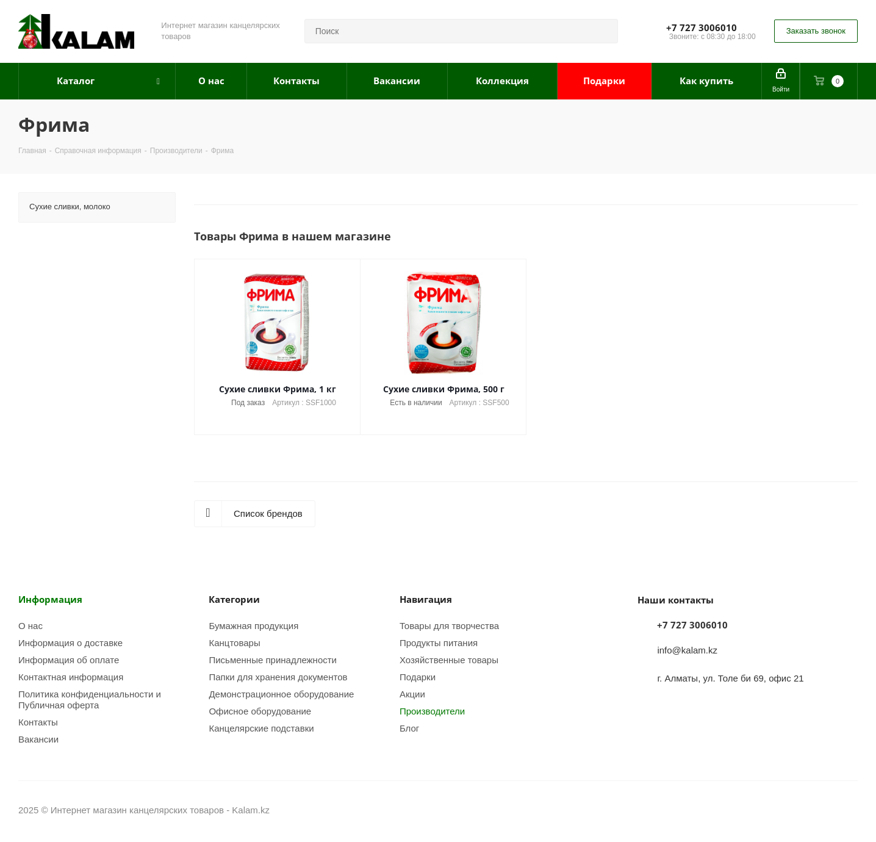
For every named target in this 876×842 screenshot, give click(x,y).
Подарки (418, 677)
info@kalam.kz (687, 650)
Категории (234, 599)
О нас (30, 626)
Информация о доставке (70, 643)
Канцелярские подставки (261, 728)
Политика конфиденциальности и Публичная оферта (89, 699)
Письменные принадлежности (273, 660)
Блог (409, 728)
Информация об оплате (68, 660)
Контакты (38, 722)
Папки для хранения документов (278, 677)
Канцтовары (234, 643)
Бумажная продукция (253, 626)
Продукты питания (439, 643)
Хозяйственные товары (449, 660)
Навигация (426, 599)
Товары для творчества (449, 626)
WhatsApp (848, 811)
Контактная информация (70, 677)
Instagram (818, 811)
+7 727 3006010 (701, 27)
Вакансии (38, 739)
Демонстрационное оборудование (281, 694)
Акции (412, 694)
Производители (432, 711)
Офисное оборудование (260, 711)
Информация (50, 599)
